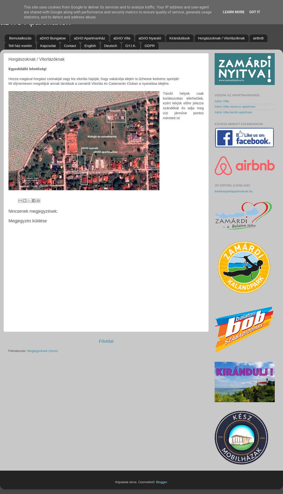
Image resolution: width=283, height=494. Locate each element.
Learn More (234, 12)
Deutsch (110, 46)
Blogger (161, 482)
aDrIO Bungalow (53, 38)
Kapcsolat (48, 46)
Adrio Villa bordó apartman (233, 112)
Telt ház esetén (20, 46)
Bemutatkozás (20, 38)
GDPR (150, 46)
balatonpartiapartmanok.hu (234, 191)
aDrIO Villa (121, 38)
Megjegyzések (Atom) (42, 351)
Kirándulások (179, 38)
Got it (254, 12)
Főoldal (106, 341)
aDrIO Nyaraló (150, 38)
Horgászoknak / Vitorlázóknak (221, 38)
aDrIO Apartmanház (89, 38)
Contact (70, 46)
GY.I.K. (130, 46)
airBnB (258, 38)
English (90, 46)
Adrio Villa (222, 101)
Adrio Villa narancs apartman (235, 106)
